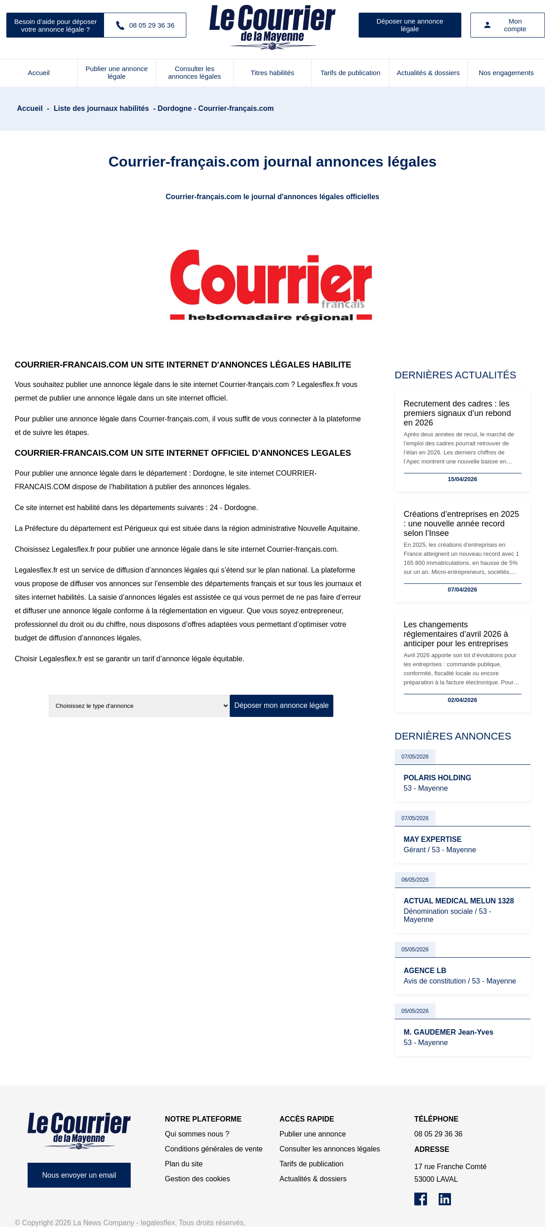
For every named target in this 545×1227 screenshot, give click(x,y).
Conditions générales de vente (214, 1149)
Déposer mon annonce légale (281, 705)
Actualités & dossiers (428, 72)
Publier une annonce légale (116, 72)
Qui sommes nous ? (197, 1134)
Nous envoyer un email (79, 1175)
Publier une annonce (313, 1134)
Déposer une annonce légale (409, 25)
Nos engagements (506, 72)
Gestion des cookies (197, 1179)
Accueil (38, 72)
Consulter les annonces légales (194, 72)
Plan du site (184, 1164)
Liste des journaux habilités (101, 108)
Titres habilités (272, 72)
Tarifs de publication (350, 72)
